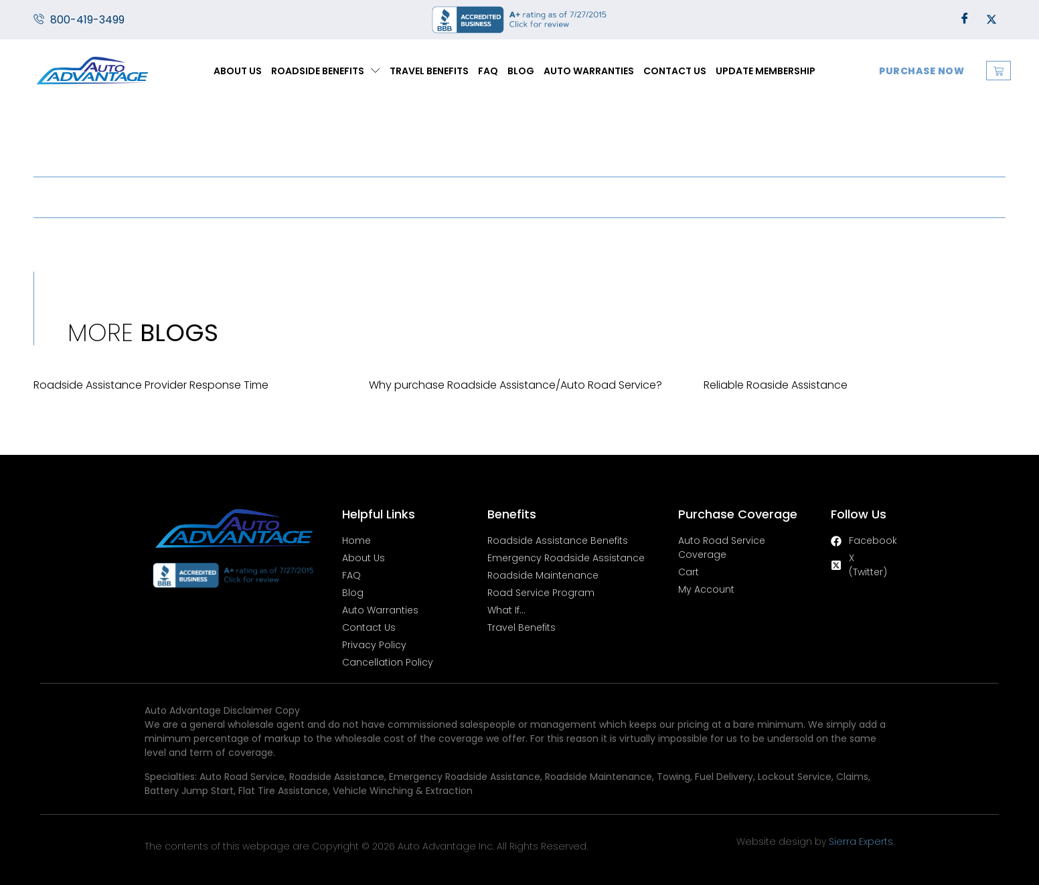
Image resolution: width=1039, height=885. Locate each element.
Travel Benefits (429, 71)
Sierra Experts (861, 841)
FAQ (488, 71)
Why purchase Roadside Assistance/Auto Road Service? (515, 385)
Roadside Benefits (325, 70)
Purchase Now (921, 71)
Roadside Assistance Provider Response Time (150, 385)
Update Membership (765, 71)
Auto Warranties (589, 71)
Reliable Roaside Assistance (776, 385)
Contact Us (674, 71)
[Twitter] (991, 20)
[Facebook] (965, 20)
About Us (238, 71)
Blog (520, 71)
